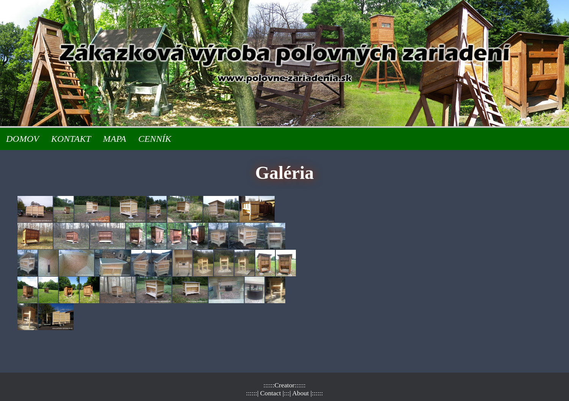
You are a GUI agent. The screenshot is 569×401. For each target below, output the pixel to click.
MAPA (114, 139)
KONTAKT (71, 139)
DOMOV (22, 139)
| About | (300, 393)
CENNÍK (154, 139)
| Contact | (270, 393)
